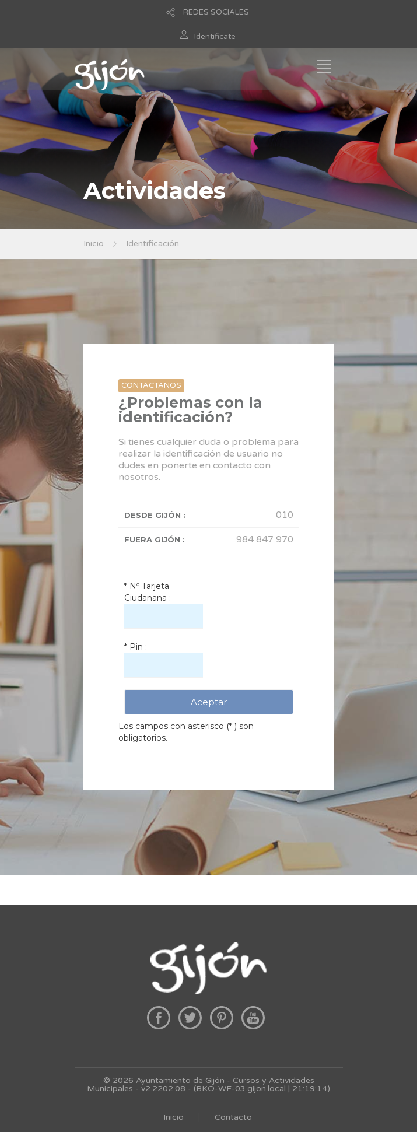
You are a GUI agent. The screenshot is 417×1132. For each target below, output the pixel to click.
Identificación (152, 243)
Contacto (233, 1117)
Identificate (215, 36)
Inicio (93, 243)
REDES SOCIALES (216, 12)
